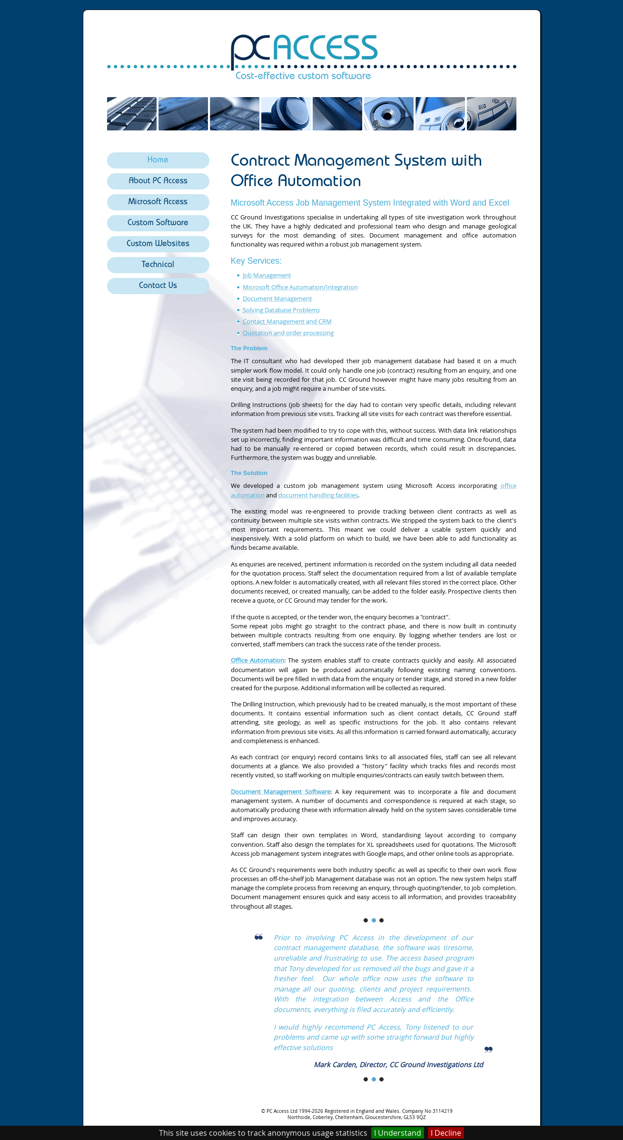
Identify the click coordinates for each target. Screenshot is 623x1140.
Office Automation (257, 660)
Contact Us (158, 286)
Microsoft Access (158, 202)
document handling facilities (318, 495)
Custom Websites (158, 244)
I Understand (397, 1133)
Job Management (267, 275)
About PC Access (158, 182)
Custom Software (158, 223)
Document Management (277, 299)
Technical (158, 265)
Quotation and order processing (288, 333)
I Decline (446, 1133)
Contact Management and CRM (287, 321)
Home (158, 161)
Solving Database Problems (281, 310)
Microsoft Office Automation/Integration (300, 287)
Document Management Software (281, 792)
